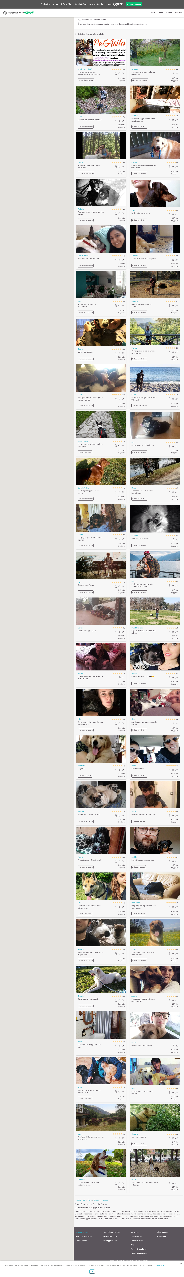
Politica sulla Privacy (139, 1253)
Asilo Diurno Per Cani (112, 1232)
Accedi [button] (169, 12)
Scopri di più (160, 1265)
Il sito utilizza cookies (140, 1260)
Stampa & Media (137, 1241)
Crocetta (96, 1200)
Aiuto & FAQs (162, 1232)
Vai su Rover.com (134, 4)
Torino (90, 1200)
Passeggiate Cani (110, 1241)
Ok (92, 1271)
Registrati (178, 12)
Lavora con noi (136, 1236)
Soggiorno (105, 1200)
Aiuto (161, 12)
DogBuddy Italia (80, 1200)
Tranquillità (161, 1236)
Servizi (153, 12)
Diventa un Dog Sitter (83, 1236)
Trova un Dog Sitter (83, 1232)
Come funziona (81, 1241)
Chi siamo (134, 1232)
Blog (132, 1245)
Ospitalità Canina (110, 1236)
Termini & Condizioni (139, 1249)
